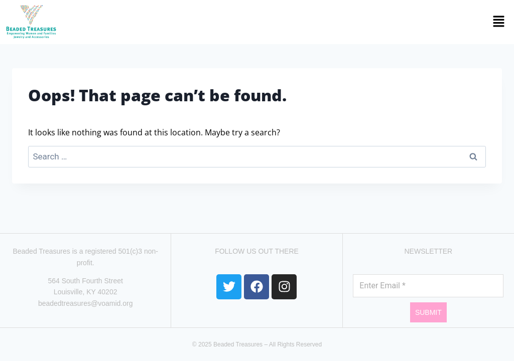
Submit (428, 312)
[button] (288, 22)
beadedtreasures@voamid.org (85, 303)
